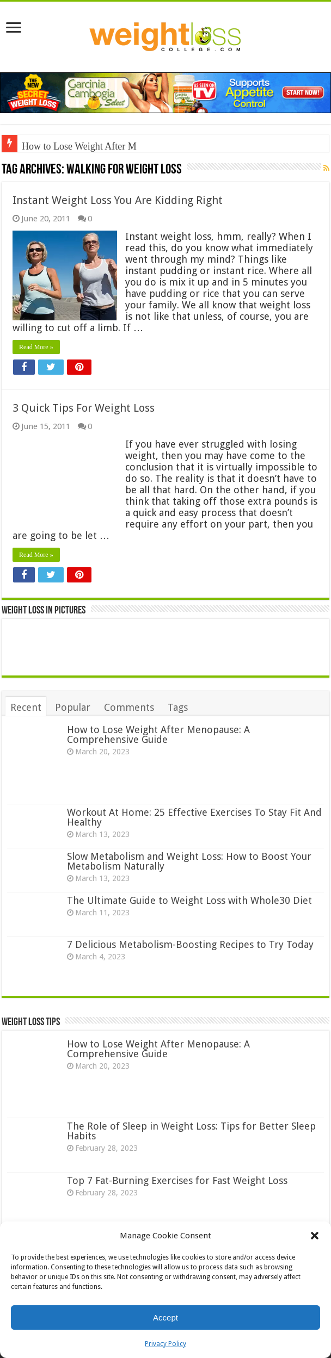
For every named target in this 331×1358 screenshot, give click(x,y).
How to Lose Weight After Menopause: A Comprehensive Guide (158, 734)
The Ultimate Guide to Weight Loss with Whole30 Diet (189, 900)
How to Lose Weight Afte (72, 146)
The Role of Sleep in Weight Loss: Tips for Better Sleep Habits (191, 1131)
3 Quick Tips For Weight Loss (84, 407)
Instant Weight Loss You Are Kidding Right (118, 200)
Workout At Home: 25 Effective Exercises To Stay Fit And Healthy (194, 817)
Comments (129, 707)
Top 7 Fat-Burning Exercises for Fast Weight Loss (177, 1180)
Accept (165, 1317)
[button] (314, 1235)
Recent (25, 707)
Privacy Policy (165, 1344)
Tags (178, 707)
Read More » (36, 347)
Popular (72, 707)
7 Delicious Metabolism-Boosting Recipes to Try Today (190, 944)
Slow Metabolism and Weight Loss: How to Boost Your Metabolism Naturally (189, 861)
